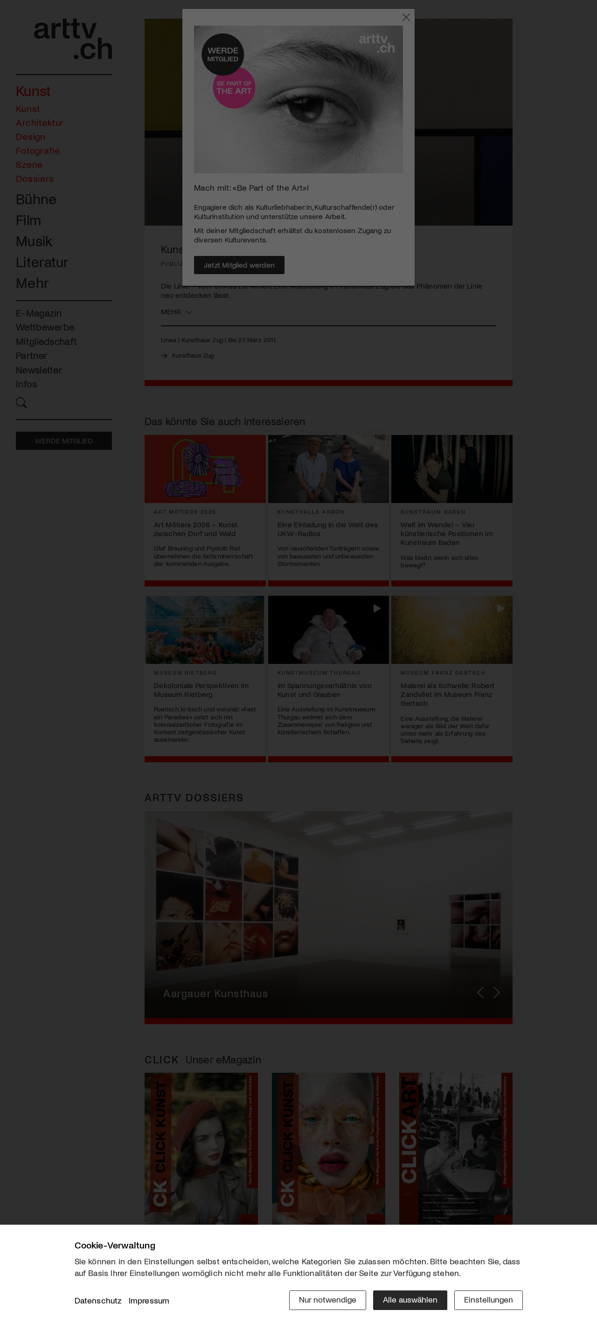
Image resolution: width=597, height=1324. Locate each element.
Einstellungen (488, 1299)
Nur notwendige (327, 1299)
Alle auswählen (410, 1299)
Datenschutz (98, 1300)
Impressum (149, 1300)
